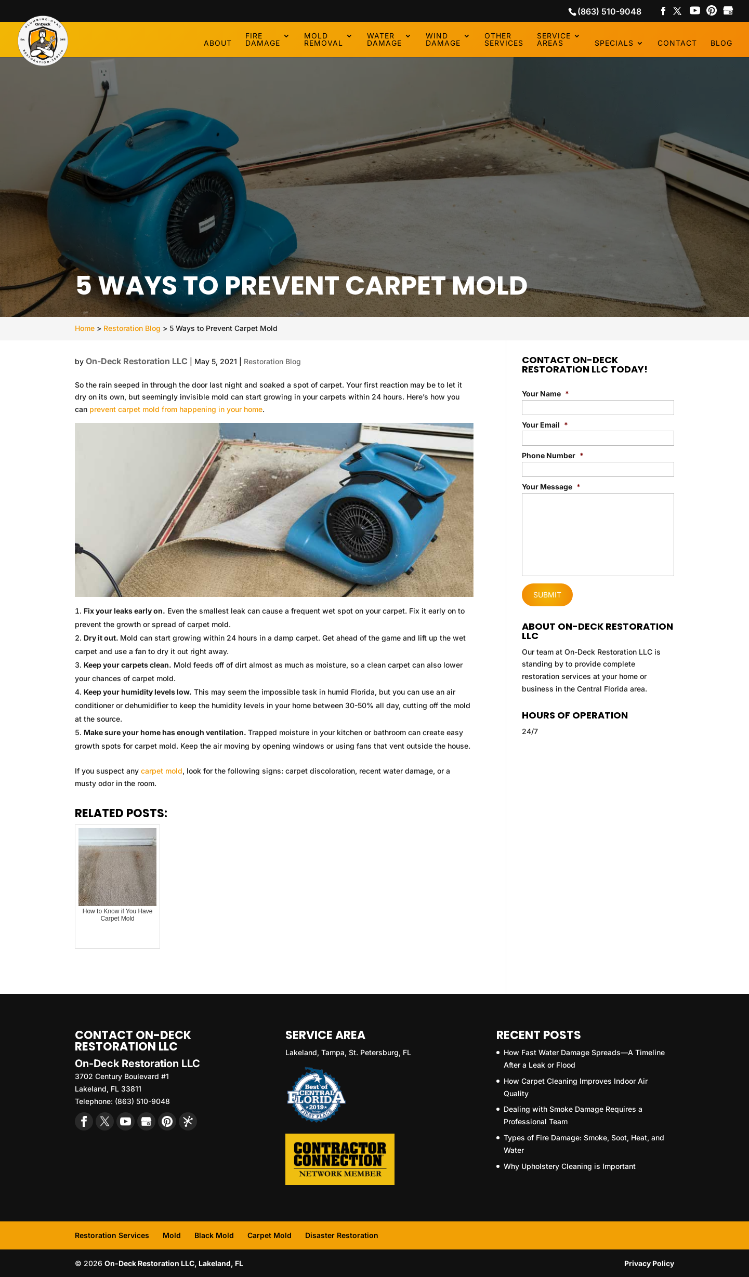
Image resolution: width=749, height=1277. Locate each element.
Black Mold (214, 1235)
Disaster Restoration (341, 1235)
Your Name (545, 393)
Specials (614, 43)
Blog (721, 43)
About (218, 43)
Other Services (503, 39)
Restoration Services (112, 1235)
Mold (172, 1235)
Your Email (545, 424)
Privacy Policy (649, 1263)
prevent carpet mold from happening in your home (175, 409)
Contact (677, 43)
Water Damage (384, 39)
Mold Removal (323, 39)
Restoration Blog (272, 361)
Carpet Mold (269, 1235)
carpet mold (161, 770)
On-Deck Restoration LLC (137, 361)
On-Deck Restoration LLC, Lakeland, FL (173, 1263)
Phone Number (553, 455)
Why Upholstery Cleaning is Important (570, 1166)
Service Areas (554, 39)
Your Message (551, 486)
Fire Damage (262, 39)
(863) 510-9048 (609, 11)
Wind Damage (443, 39)
